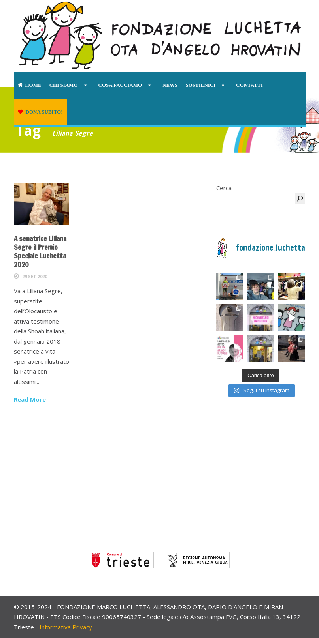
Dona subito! (40, 112)
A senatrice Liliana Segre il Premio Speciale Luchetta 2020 (40, 251)
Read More (30, 399)
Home (30, 85)
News (169, 85)
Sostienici (200, 85)
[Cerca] (300, 198)
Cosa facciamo (120, 85)
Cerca (224, 188)
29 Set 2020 (34, 276)
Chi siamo (63, 85)
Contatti (249, 85)
